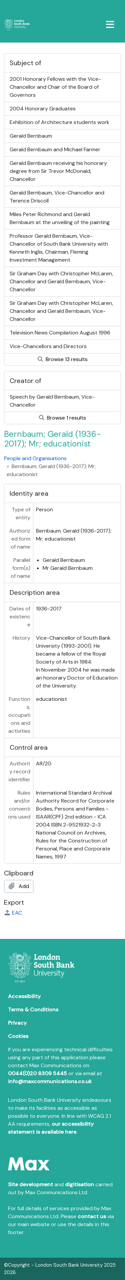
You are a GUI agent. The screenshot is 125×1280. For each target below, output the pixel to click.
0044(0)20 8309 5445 (37, 1073)
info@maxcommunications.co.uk (50, 1081)
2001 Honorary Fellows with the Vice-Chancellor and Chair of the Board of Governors (55, 86)
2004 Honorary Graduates (43, 108)
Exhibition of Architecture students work (59, 122)
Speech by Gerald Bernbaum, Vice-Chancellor (52, 400)
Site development (30, 1184)
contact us (92, 1216)
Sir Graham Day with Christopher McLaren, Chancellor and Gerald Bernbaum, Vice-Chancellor (61, 281)
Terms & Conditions (33, 1009)
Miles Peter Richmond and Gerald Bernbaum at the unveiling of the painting (60, 218)
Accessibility (24, 996)
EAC (13, 912)
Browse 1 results (62, 417)
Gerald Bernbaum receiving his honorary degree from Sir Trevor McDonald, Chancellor (58, 171)
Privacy (17, 1022)
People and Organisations (35, 458)
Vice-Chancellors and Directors (48, 346)
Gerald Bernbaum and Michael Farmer (55, 149)
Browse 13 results (63, 359)
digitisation (79, 1184)
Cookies (18, 1036)
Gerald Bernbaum (31, 135)
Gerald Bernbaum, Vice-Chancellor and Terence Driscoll (57, 196)
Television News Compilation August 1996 (60, 332)
